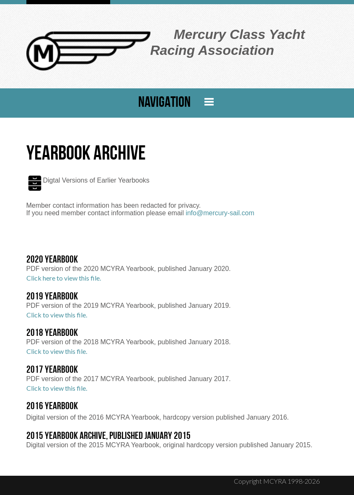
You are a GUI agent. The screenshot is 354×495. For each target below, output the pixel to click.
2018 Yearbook (52, 333)
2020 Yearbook (52, 260)
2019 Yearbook (52, 297)
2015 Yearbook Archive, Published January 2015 (108, 436)
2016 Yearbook (52, 407)
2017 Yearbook (52, 370)
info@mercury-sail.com (220, 213)
